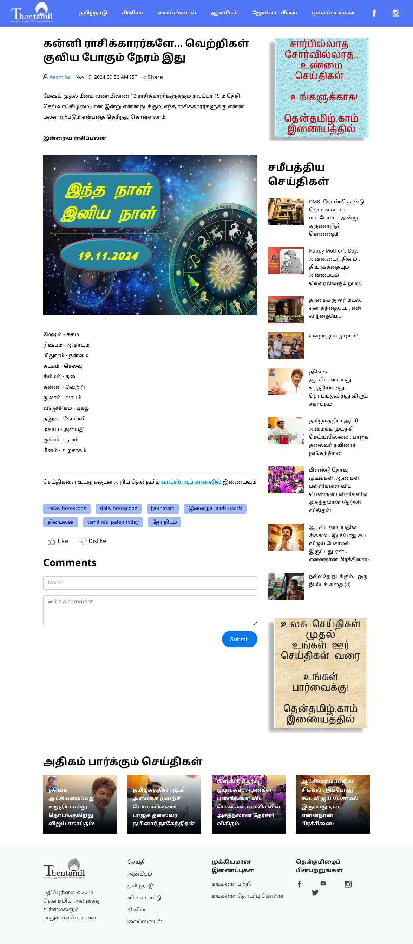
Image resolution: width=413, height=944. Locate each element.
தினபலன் (60, 522)
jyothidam (163, 509)
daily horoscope (118, 509)
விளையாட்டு (144, 898)
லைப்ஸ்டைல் (177, 13)
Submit (239, 639)
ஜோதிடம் (164, 522)
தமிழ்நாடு (93, 13)
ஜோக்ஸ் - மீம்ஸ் (274, 13)
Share (152, 77)
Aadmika (60, 77)
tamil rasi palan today (113, 522)
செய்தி (136, 862)
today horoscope (66, 509)
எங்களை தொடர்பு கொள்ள (248, 896)
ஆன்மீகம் (224, 13)
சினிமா (132, 13)
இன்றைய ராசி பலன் (215, 509)
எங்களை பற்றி (231, 884)
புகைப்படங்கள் (333, 13)
